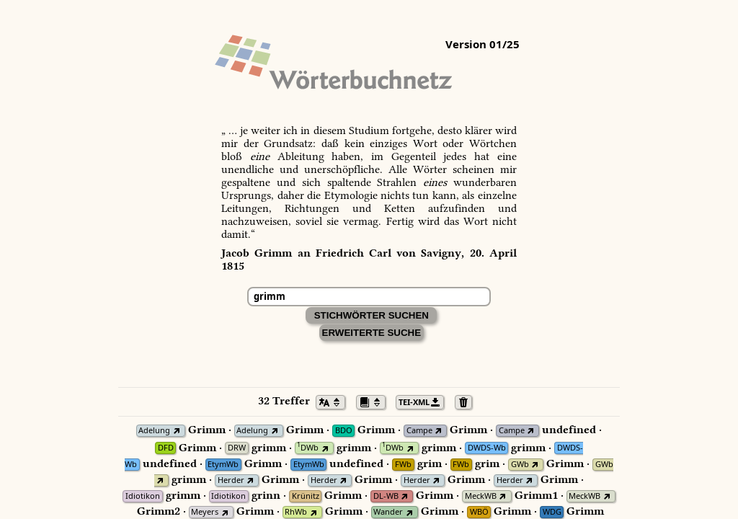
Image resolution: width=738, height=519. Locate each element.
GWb (520, 464)
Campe (419, 430)
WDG (552, 512)
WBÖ (479, 512)
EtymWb (223, 464)
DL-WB (386, 496)
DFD (166, 448)
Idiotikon (142, 496)
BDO (343, 430)
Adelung (154, 430)
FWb (403, 464)
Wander (388, 512)
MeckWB (481, 496)
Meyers (204, 512)
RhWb (296, 512)
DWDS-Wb (487, 448)
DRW (237, 448)
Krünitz (305, 496)
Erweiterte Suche (372, 332)
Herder (231, 480)
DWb (308, 448)
